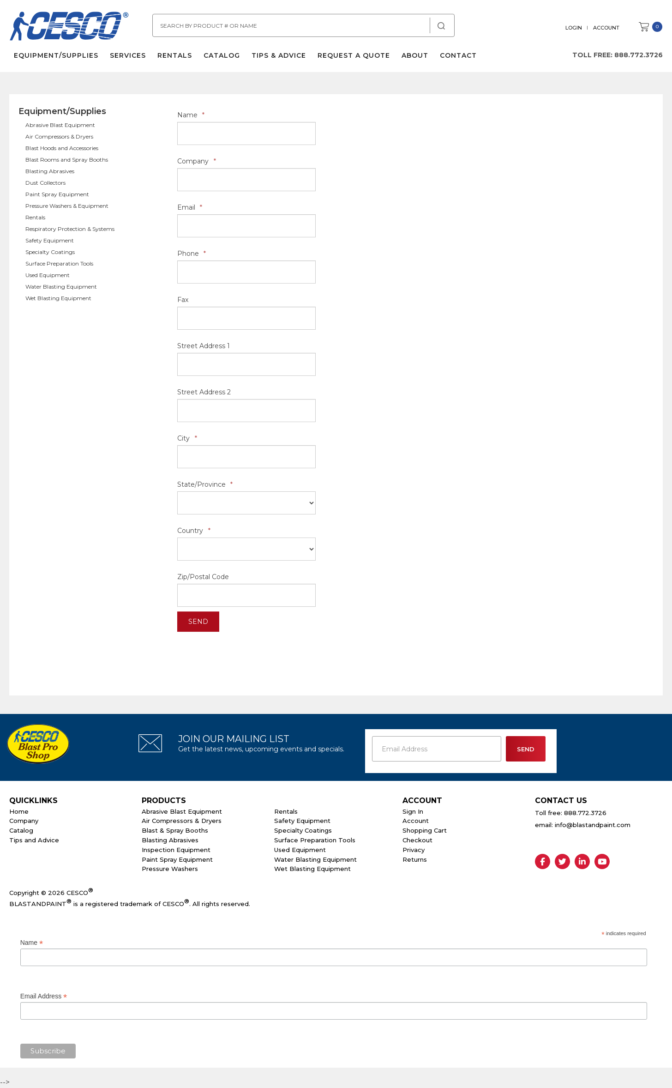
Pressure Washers (170, 868)
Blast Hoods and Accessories (61, 148)
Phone (191, 253)
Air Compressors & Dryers (59, 136)
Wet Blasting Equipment (58, 298)
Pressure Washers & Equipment (66, 205)
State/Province (205, 484)
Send (198, 621)
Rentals (174, 55)
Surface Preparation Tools (59, 263)
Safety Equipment (49, 240)
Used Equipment (47, 275)
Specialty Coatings (50, 251)
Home (19, 811)
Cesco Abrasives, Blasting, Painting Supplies (69, 27)
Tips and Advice (34, 840)
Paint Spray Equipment (57, 194)
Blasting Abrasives (49, 171)
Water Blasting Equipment (61, 286)
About (415, 55)
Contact (458, 55)
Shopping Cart (424, 830)
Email (189, 207)
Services (128, 55)
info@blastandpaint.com (592, 824)
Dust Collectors (45, 182)
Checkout (417, 840)
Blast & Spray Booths (175, 830)
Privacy (413, 849)
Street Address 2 (204, 392)
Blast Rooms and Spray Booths (66, 159)
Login (573, 27)
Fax (182, 300)
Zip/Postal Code (203, 577)
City (187, 438)
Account (606, 27)
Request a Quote (354, 55)
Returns (414, 859)
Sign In (412, 811)
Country (193, 530)
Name (190, 115)
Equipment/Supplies (56, 55)
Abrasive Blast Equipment (60, 124)
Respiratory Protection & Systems (69, 228)
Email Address (43, 996)
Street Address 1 (203, 346)
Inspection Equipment (176, 849)
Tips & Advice (279, 55)
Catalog (222, 55)
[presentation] (247, 654)
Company (196, 161)
